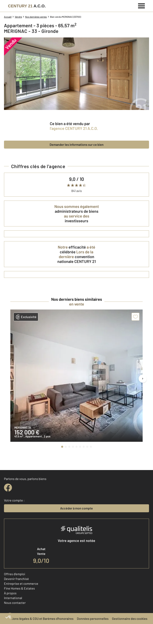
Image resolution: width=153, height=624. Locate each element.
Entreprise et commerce (21, 583)
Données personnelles (93, 618)
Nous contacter (15, 602)
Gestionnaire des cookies (129, 618)
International (13, 598)
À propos (10, 593)
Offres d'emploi (14, 574)
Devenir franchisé (16, 579)
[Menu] (141, 5)
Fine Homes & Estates (19, 588)
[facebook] (8, 488)
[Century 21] (27, 6)
